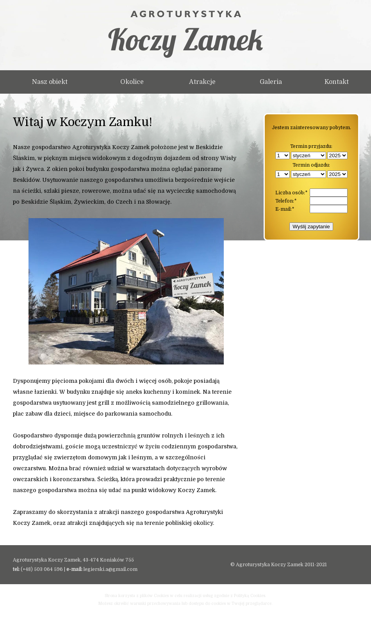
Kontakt (337, 81)
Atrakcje (202, 81)
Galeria (271, 81)
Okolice (132, 81)
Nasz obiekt (50, 81)
